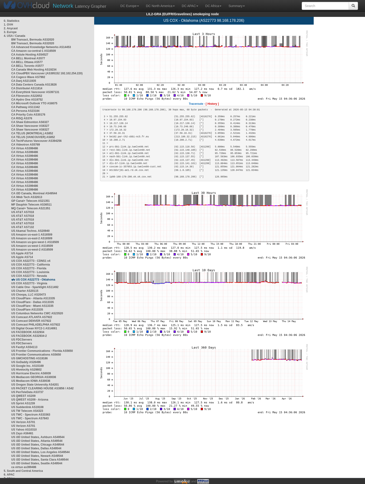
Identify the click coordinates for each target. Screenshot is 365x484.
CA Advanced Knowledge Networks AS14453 (41, 47)
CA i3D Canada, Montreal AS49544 (34, 193)
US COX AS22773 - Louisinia (30, 272)
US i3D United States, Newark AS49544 (37, 456)
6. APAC (9, 474)
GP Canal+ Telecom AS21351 (30, 201)
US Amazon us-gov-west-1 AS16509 (35, 242)
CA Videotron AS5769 (25, 144)
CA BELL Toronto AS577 (27, 66)
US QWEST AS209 (23, 396)
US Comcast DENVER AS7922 (31, 321)
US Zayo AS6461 (22, 433)
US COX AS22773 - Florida (28, 268)
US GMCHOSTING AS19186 (29, 358)
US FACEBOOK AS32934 (27, 332)
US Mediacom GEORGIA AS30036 (33, 377)
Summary (236, 6)
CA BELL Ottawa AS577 (27, 62)
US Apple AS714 (22, 253)
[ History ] (212, 103)
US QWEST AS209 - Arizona (29, 399)
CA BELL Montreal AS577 (28, 58)
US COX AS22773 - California (30, 264)
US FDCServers (21, 339)
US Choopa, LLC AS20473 (28, 294)
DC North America (160, 6)
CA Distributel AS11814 (26, 88)
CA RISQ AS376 (21, 118)
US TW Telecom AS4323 (27, 411)
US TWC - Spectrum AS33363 (30, 414)
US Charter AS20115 (24, 291)
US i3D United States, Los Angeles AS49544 (40, 452)
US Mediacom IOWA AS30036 (30, 381)
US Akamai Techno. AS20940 (30, 231)
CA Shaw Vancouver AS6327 (30, 126)
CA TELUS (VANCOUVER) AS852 (33, 137)
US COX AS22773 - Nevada (29, 276)
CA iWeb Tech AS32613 (26, 197)
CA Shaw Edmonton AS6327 (30, 122)
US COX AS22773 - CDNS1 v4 (30, 261)
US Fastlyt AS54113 (24, 347)
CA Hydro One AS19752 (27, 99)
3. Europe (10, 32)
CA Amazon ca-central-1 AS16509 (33, 51)
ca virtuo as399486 (23, 467)
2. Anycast (11, 28)
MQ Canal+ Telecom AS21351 (30, 208)
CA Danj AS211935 (23, 81)
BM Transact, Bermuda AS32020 (32, 39)
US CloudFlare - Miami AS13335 (32, 306)
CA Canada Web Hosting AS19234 (33, 69)
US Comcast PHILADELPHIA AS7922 (35, 324)
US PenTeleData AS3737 (27, 392)
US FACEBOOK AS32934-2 (29, 336)
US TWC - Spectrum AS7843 (30, 418)
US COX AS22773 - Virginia (29, 283)
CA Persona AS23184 (25, 111)
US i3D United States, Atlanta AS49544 (37, 441)
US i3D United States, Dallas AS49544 (36, 448)
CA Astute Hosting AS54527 (29, 54)
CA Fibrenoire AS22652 (26, 96)
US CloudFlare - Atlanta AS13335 (33, 298)
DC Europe (129, 6)
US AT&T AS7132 (22, 227)
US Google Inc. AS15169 (27, 366)
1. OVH (8, 24)
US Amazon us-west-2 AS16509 (32, 249)
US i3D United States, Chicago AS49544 (37, 444)
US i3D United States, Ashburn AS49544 (37, 437)
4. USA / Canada (14, 36)
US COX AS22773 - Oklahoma (35, 279)
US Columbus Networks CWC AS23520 (37, 313)
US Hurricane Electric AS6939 (31, 373)
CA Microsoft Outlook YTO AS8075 (34, 103)
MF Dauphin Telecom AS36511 (31, 204)
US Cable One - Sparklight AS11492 (35, 287)
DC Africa (213, 6)
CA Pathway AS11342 (25, 107)
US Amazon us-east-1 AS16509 (31, 234)
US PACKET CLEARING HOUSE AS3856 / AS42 (42, 388)
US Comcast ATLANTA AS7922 (31, 317)
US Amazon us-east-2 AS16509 (31, 238)
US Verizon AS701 (23, 422)
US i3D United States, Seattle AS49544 (36, 463)
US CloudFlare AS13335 (27, 309)
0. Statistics (11, 21)
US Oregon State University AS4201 (35, 384)
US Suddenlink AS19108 (27, 407)
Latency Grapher (79, 6)
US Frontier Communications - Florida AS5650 (42, 351)
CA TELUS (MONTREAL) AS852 (32, 133)
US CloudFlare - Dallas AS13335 (32, 302)
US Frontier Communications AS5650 (36, 354)
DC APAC (190, 6)
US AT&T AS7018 (22, 212)
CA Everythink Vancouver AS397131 (35, 92)
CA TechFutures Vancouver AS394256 (36, 141)
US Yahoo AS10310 (24, 429)
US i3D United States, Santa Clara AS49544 (39, 459)
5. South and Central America (23, 471)
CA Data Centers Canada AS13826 (34, 84)
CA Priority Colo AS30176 (28, 114)
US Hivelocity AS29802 (26, 369)
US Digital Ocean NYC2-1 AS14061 (34, 328)
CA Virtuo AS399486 (24, 148)
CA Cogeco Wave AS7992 (28, 77)
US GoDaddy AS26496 (26, 362)
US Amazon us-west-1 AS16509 (32, 246)
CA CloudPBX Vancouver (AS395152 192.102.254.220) (46, 73)
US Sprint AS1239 (23, 403)
